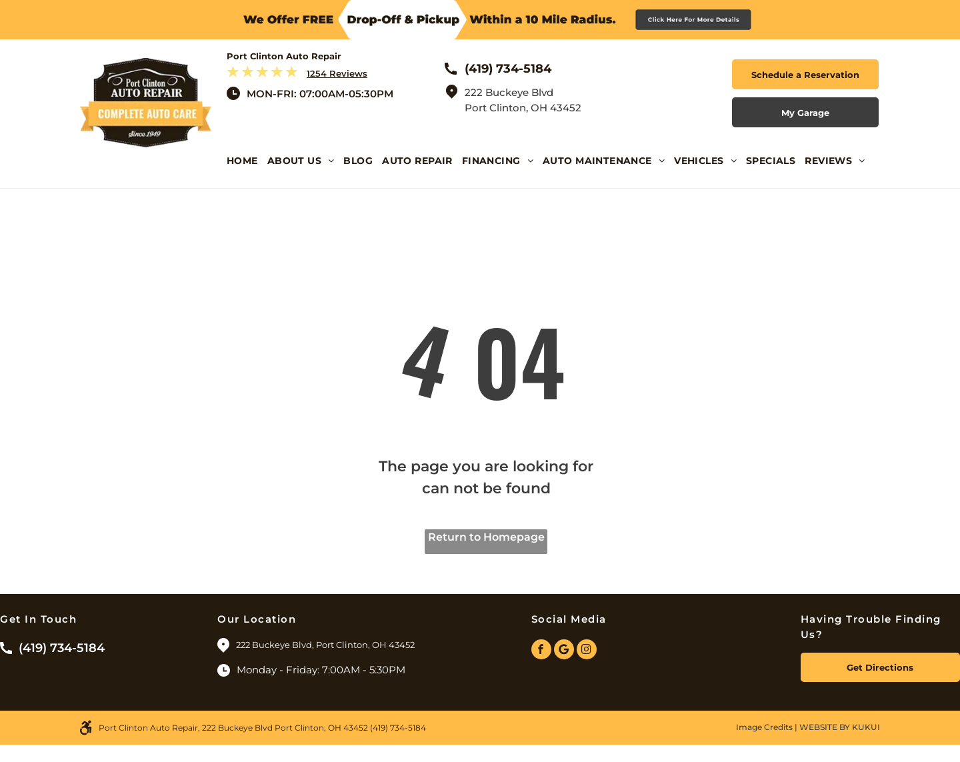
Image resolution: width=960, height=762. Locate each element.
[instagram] (587, 651)
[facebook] (541, 651)
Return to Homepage (486, 537)
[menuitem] (247, 171)
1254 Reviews (337, 73)
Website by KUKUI (839, 727)
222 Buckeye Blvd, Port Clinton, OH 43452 (326, 644)
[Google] (564, 651)
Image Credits (764, 727)
